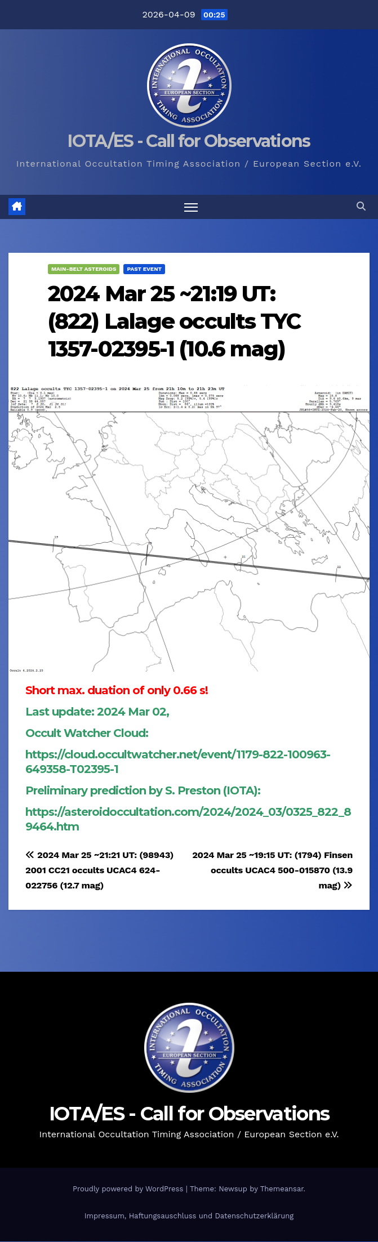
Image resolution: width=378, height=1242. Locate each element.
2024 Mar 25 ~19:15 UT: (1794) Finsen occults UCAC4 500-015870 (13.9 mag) (272, 870)
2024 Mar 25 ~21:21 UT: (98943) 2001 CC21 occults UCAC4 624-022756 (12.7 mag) (99, 870)
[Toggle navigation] (191, 207)
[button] (361, 207)
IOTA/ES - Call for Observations (189, 141)
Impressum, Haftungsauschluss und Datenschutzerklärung (189, 1216)
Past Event (144, 269)
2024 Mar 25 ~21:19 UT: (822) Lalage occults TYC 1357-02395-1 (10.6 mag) (174, 321)
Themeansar (282, 1189)
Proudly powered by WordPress (129, 1189)
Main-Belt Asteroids (83, 269)
